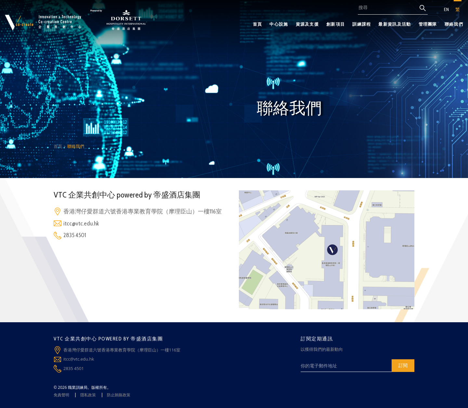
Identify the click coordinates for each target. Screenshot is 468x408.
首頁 (257, 24)
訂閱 (403, 365)
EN (446, 9)
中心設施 (278, 24)
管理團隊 (428, 24)
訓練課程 (361, 24)
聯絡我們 (454, 24)
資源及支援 (307, 24)
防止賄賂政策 (118, 395)
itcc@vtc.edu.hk (81, 223)
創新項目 (335, 24)
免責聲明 (61, 395)
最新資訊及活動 (394, 24)
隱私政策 (88, 395)
